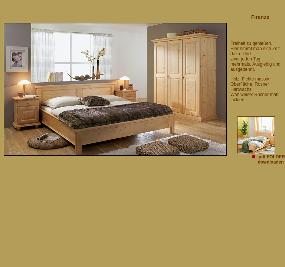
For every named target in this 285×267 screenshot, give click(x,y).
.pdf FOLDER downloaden (271, 159)
